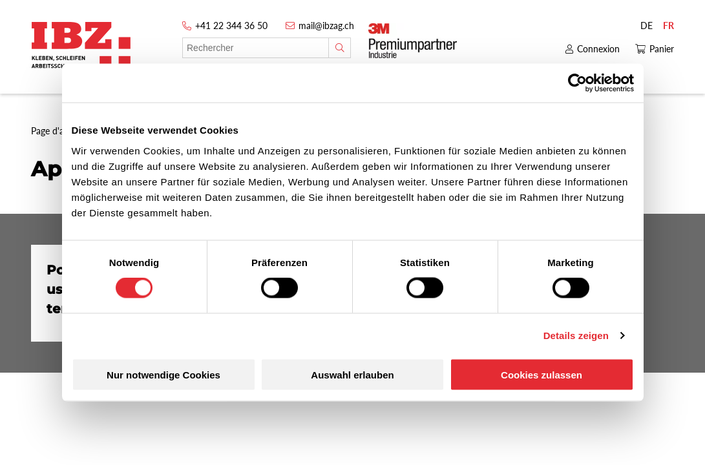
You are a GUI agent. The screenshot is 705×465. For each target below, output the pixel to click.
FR (668, 25)
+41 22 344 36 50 (231, 25)
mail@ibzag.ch (326, 25)
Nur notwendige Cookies (163, 374)
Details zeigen (576, 335)
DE (646, 25)
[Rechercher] (339, 47)
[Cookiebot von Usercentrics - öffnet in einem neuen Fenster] (577, 83)
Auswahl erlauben (352, 374)
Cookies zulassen (541, 374)
